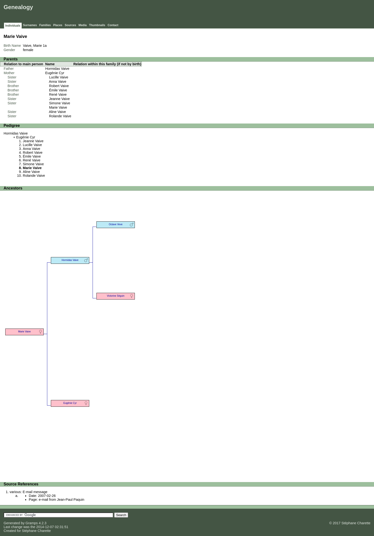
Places (57, 25)
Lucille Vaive (58, 77)
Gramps (31, 523)
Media (82, 25)
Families (45, 25)
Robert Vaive (59, 86)
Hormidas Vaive (57, 69)
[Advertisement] (285, 12)
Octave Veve (115, 224)
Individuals (12, 25)
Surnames (30, 25)
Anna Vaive (57, 81)
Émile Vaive (58, 90)
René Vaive (58, 94)
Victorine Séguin (115, 296)
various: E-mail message (28, 492)
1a (45, 45)
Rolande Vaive (60, 116)
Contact (113, 25)
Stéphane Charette (36, 531)
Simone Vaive (59, 103)
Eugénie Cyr (54, 73)
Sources (70, 25)
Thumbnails (97, 25)
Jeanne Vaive (59, 99)
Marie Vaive (58, 107)
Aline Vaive (57, 112)
